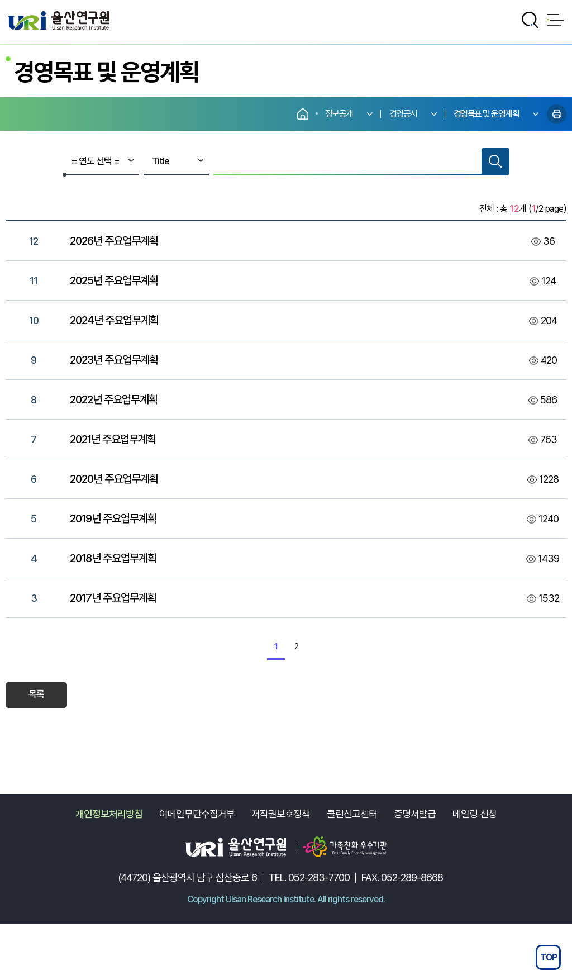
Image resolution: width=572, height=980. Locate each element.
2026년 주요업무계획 (114, 241)
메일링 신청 (474, 814)
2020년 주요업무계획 (114, 479)
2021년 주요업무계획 (113, 439)
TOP (548, 957)
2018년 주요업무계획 (113, 558)
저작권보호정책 (280, 814)
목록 (36, 694)
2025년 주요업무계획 (114, 280)
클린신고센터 (352, 814)
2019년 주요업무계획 (113, 518)
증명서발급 (415, 814)
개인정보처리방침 (108, 814)
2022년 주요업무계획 (114, 399)
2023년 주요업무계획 (114, 360)
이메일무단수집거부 (197, 814)
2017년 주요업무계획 (113, 598)
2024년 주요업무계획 (114, 320)
